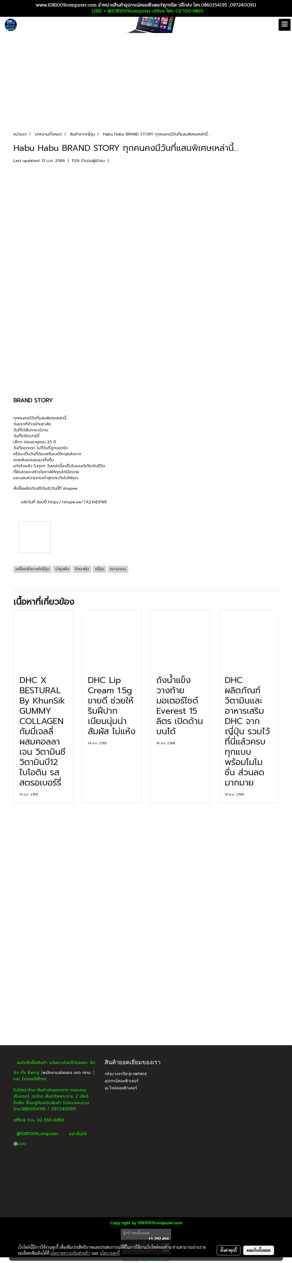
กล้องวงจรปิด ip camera (126, 1073)
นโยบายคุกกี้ (110, 1253)
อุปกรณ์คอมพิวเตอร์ (122, 1081)
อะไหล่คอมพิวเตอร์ (121, 1088)
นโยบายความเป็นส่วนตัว (70, 1253)
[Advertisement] (146, 1002)
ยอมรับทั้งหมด (259, 1250)
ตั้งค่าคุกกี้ (228, 1250)
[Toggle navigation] (284, 25)
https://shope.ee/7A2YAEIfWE (77, 502)
